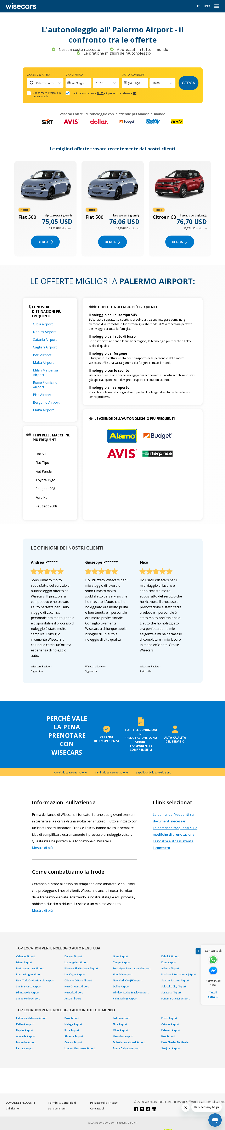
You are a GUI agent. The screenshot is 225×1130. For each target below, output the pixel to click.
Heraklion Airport (123, 1036)
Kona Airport (168, 962)
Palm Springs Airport (125, 998)
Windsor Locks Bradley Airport (131, 992)
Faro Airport (71, 1018)
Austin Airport (72, 998)
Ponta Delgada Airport (126, 1048)
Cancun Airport (73, 1042)
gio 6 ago (134, 83)
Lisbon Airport (121, 1018)
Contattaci (97, 1108)
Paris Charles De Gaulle (175, 1042)
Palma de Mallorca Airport (31, 1018)
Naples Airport (44, 332)
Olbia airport (43, 324)
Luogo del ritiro (38, 74)
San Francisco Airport (28, 986)
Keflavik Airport (25, 1024)
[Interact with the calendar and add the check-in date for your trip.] (78, 83)
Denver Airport (73, 956)
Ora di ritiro (74, 74)
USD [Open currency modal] (207, 6)
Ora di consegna (133, 74)
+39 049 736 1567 (213, 983)
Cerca (188, 83)
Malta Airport (43, 362)
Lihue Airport (120, 956)
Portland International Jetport (178, 974)
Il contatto (161, 847)
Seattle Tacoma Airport (175, 980)
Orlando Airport (25, 956)
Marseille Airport (26, 1042)
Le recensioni (57, 1108)
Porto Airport (169, 1018)
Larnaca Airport (25, 1048)
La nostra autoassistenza (173, 841)
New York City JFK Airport (128, 980)
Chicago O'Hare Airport (78, 980)
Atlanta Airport (170, 968)
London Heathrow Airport (79, 1048)
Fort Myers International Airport (132, 968)
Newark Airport (73, 992)
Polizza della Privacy (104, 1102)
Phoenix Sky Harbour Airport (81, 968)
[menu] (216, 6)
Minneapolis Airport (27, 992)
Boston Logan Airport (29, 974)
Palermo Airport (170, 1030)
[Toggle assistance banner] (198, 951)
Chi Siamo (12, 1108)
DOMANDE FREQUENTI (20, 1102)
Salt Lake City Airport (173, 986)
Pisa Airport (42, 394)
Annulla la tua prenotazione (70, 772)
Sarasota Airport (171, 992)
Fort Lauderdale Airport (30, 968)
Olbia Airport (120, 1030)
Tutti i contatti (213, 994)
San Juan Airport (170, 1048)
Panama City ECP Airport (175, 998)
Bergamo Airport (46, 402)
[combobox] (96, 83)
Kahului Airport (170, 956)
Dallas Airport (121, 986)
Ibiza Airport (71, 1030)
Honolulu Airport (123, 974)
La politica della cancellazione (153, 772)
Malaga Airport (73, 1024)
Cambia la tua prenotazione (111, 772)
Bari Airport (42, 355)
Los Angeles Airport (76, 962)
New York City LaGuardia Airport (35, 980)
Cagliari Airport (45, 347)
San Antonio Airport (28, 998)
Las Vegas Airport (74, 974)
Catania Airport (45, 339)
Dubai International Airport (129, 1042)
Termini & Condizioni (62, 1102)
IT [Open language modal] (198, 6)
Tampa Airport (121, 962)
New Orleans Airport (76, 986)
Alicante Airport (73, 1036)
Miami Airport (24, 962)
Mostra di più (42, 847)
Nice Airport (120, 1024)
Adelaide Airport (25, 1036)
